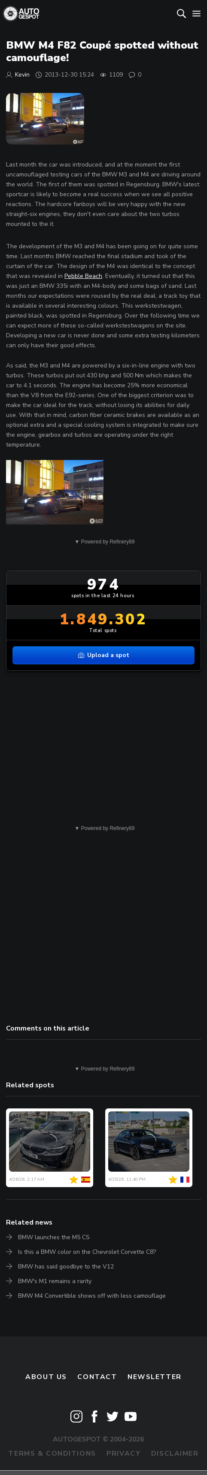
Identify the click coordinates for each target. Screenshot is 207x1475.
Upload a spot (103, 655)
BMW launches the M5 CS (54, 1237)
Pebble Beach (83, 276)
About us (46, 1377)
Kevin (22, 75)
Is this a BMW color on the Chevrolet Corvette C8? (87, 1252)
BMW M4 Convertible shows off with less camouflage (92, 1296)
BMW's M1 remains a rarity (54, 1281)
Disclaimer (175, 1453)
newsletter (155, 1377)
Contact (97, 1377)
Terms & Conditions (52, 1453)
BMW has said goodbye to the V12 (66, 1266)
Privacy (123, 1453)
